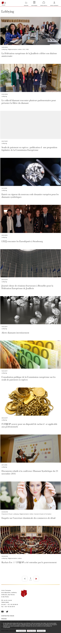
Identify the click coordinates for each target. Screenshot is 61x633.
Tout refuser (31, 631)
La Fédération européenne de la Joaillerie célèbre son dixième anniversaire (29, 55)
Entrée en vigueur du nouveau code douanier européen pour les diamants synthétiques (30, 195)
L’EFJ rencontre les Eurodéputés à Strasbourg (22, 241)
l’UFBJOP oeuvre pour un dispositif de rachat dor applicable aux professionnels (29, 425)
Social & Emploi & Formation (42, 514)
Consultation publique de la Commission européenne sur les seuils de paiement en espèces (29, 378)
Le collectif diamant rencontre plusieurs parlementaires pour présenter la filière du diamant (29, 102)
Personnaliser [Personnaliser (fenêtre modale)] (41, 631)
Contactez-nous (7, 616)
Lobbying (4, 96)
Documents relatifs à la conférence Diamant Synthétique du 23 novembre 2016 (30, 472)
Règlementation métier (15, 558)
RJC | (24, 49)
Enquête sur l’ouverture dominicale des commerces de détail (28, 518)
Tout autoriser (21, 631)
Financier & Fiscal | (7, 514)
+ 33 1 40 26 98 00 (12, 604)
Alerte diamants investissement (15, 332)
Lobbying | (5, 49)
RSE (27, 49)
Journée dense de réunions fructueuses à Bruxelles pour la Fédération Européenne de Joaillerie (27, 287)
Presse (4, 619)
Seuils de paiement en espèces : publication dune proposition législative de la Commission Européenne (29, 149)
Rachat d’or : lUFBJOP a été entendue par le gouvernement (29, 562)
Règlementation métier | (15, 49)
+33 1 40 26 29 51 (10, 606)
